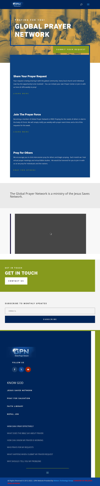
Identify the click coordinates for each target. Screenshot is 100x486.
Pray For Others (24, 170)
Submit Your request (71, 49)
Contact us (16, 281)
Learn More (21, 94)
